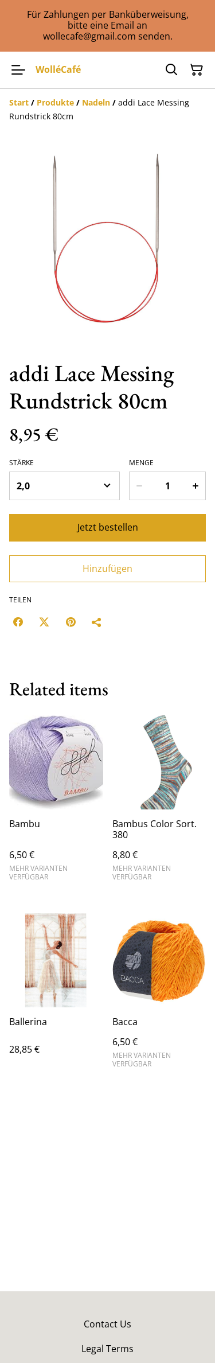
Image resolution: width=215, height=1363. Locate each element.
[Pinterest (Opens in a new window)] (70, 621)
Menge (141, 463)
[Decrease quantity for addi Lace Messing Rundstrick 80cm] (138, 486)
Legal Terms (107, 1348)
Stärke (21, 463)
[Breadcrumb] (107, 109)
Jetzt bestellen (107, 527)
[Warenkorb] (196, 70)
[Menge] (167, 486)
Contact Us (107, 1324)
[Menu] (18, 70)
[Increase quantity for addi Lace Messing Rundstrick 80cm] (196, 486)
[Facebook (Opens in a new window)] (17, 621)
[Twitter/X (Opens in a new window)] (44, 621)
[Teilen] (96, 621)
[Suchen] (171, 70)
